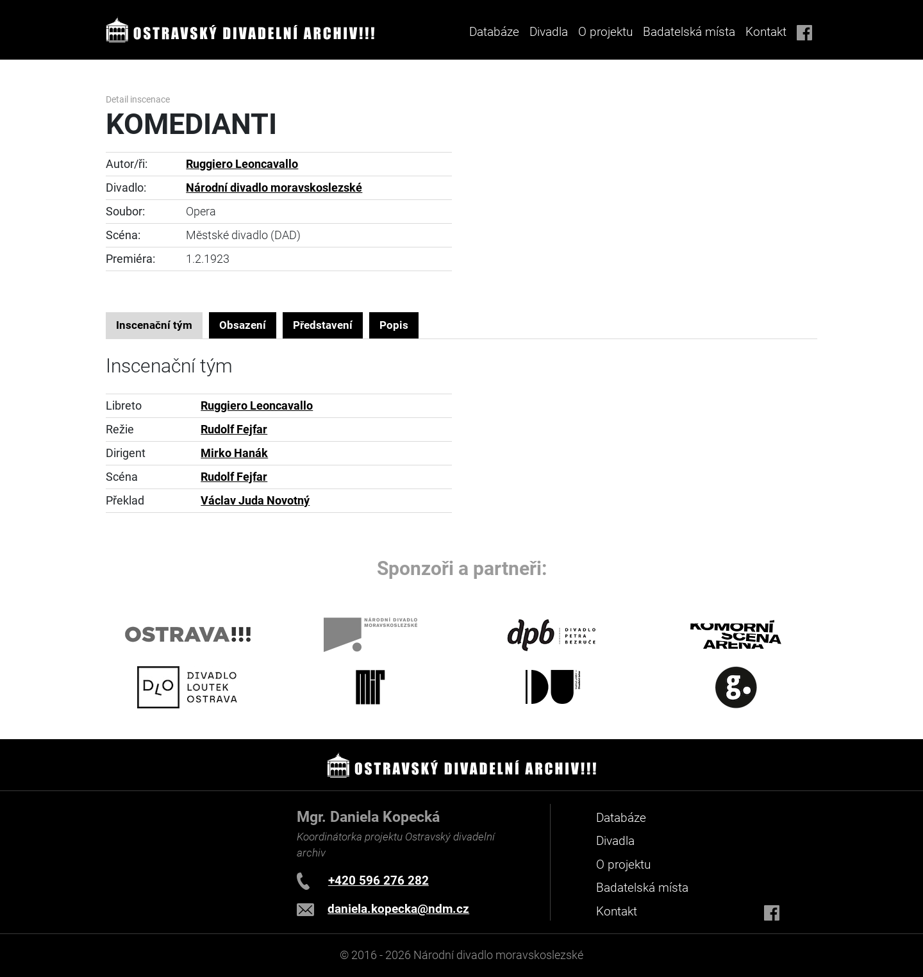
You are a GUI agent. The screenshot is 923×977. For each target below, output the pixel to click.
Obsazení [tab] (242, 325)
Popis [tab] (393, 325)
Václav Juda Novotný (255, 500)
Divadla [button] (548, 31)
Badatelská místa (689, 31)
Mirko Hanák (234, 453)
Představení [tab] (323, 325)
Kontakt (765, 31)
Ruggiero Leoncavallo (242, 164)
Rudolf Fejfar (234, 429)
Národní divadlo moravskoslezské (274, 187)
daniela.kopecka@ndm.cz (398, 908)
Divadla (615, 840)
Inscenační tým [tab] (154, 325)
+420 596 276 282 (378, 880)
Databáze (494, 31)
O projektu (605, 31)
